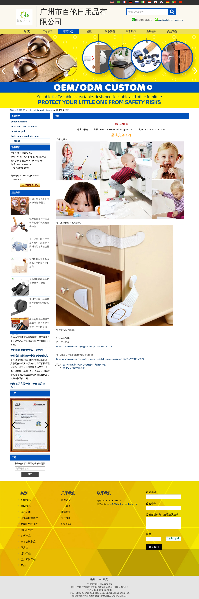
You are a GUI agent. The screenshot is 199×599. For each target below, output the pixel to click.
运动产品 (26, 553)
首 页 (27, 31)
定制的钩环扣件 (29, 524)
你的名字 (151, 492)
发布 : (142, 129)
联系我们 (110, 31)
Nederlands (149, 2)
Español (167, 2)
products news (19, 121)
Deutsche (130, 2)
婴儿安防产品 (28, 559)
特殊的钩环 (27, 529)
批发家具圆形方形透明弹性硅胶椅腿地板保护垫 (39, 226)
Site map (66, 523)
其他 (23, 565)
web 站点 (103, 579)
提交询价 (172, 31)
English (112, 2)
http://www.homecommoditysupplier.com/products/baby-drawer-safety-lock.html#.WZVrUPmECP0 (100, 359)
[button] (195, 71)
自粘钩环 (26, 506)
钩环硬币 (26, 512)
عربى (118, 2)
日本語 (155, 2)
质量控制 (151, 31)
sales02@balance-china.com (169, 20)
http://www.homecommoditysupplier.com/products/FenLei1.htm (84, 346)
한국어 (161, 2)
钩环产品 (26, 535)
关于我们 (131, 31)
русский (136, 2)
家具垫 (24, 547)
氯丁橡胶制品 (28, 541)
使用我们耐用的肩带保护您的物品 (29, 358)
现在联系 (30, 185)
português (174, 2)
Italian (143, 2)
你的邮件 (151, 503)
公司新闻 (16, 141)
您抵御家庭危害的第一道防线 (26, 353)
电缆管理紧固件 (29, 518)
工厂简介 (66, 506)
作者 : (80, 129)
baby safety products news (40, 110)
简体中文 (180, 2)
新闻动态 (68, 31)
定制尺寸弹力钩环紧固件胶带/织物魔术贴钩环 (39, 306)
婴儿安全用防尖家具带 (74, 368)
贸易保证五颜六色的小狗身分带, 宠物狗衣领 (84, 364)
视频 (89, 31)
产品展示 (48, 31)
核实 (148, 534)
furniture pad (18, 131)
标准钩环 (26, 500)
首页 (12, 110)
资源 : (96, 129)
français (124, 2)
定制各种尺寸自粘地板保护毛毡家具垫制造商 (39, 266)
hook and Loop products (24, 126)
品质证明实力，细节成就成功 (162, 514)
